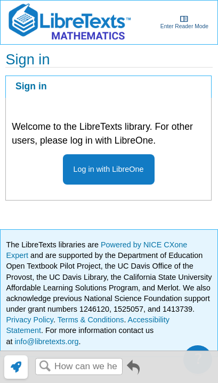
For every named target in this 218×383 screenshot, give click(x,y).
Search (44, 367)
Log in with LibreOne (109, 169)
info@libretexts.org (45, 341)
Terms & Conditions (91, 319)
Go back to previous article (133, 371)
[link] (16, 367)
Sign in (31, 86)
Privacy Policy (29, 319)
